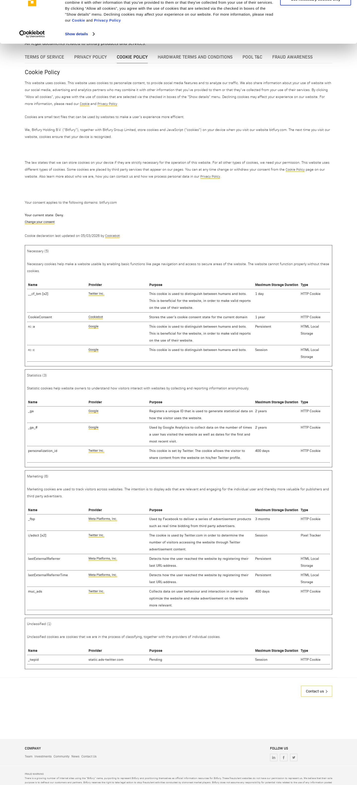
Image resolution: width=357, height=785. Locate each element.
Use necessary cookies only (315, 27)
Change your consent (42, 221)
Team (29, 756)
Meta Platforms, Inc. (105, 518)
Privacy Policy (107, 48)
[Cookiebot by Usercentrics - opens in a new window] (32, 61)
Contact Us (96, 756)
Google (94, 326)
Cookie (78, 48)
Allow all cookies (316, 12)
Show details (76, 61)
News (81, 756)
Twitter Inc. (97, 293)
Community (66, 756)
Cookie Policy (296, 169)
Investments (45, 756)
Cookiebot (113, 235)
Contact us (313, 690)
